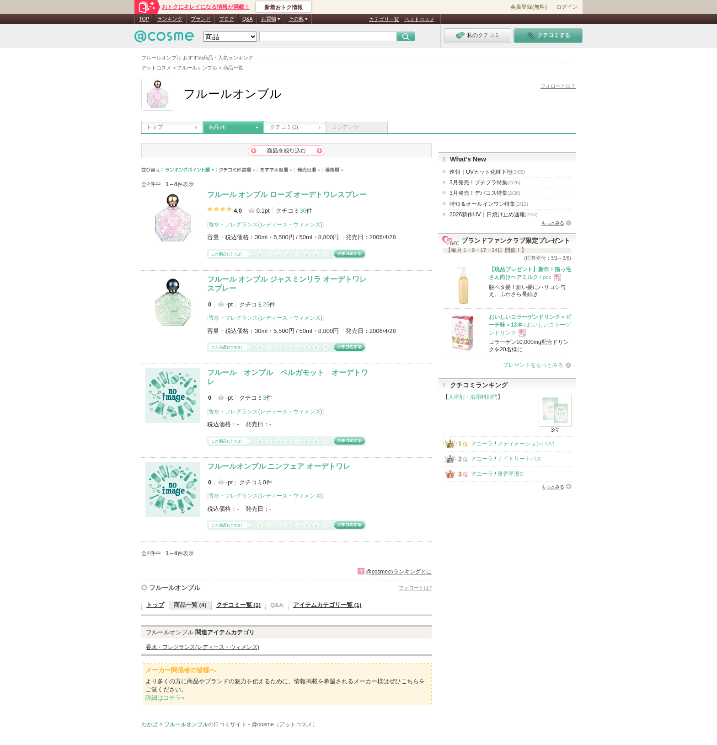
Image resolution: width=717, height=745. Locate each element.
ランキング (169, 18)
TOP (144, 18)
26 (266, 304)
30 (303, 210)
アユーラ (482, 443)
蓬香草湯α (510, 474)
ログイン (567, 7)
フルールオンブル (174, 587)
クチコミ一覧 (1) (238, 604)
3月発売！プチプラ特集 (484, 182)
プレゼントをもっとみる (533, 365)
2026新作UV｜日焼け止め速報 (493, 214)
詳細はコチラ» (164, 697)
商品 (217, 127)
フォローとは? (415, 587)
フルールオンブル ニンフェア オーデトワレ (278, 466)
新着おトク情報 (283, 7)
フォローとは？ (558, 86)
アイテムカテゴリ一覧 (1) (327, 604)
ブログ (226, 18)
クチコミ (284, 127)
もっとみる (552, 222)
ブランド (201, 18)
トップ (154, 127)
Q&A (247, 18)
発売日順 (309, 169)
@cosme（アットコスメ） (284, 724)
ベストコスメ (419, 19)
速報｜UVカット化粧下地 (487, 172)
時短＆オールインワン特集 (488, 204)
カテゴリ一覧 (384, 19)
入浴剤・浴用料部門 (473, 397)
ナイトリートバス (519, 459)
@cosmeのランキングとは (399, 571)
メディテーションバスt (526, 443)
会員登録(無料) (528, 7)
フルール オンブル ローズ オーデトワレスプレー (287, 194)
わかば (149, 724)
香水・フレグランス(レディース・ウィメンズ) (265, 224)
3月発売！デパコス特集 (484, 193)
